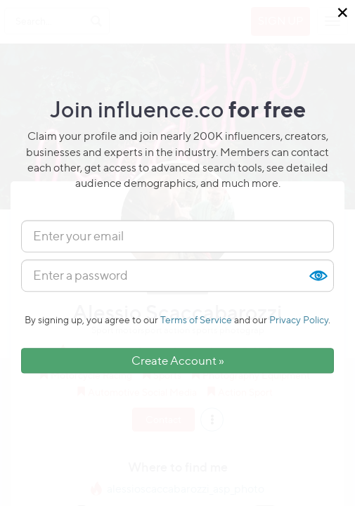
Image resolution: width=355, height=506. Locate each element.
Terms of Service (196, 319)
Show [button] (318, 275)
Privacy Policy (298, 319)
